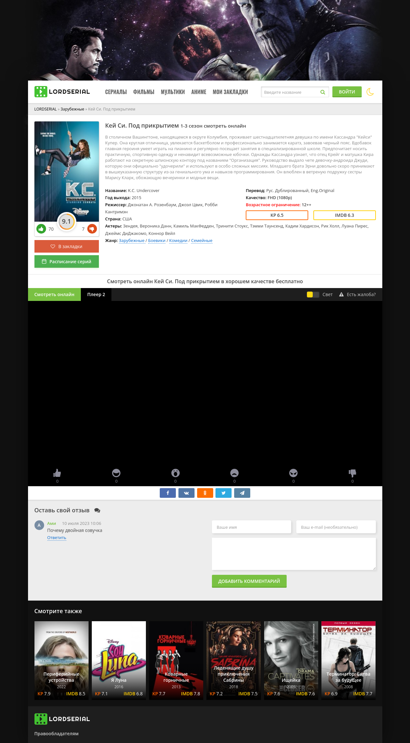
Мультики (173, 92)
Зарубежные (73, 109)
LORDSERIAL (45, 109)
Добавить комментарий (249, 581)
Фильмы (144, 92)
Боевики (157, 240)
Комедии (178, 240)
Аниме (198, 92)
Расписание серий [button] (70, 261)
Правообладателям (56, 733)
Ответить (56, 537)
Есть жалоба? (357, 294)
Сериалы (116, 92)
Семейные (201, 240)
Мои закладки (230, 92)
